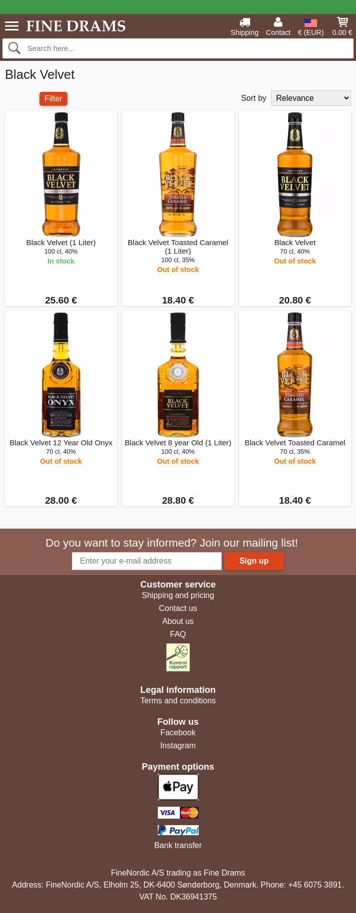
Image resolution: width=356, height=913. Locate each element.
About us (178, 621)
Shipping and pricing (178, 595)
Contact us (178, 608)
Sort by (254, 98)
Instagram (178, 745)
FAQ (178, 634)
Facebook (177, 732)
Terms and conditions (178, 700)
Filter (53, 98)
